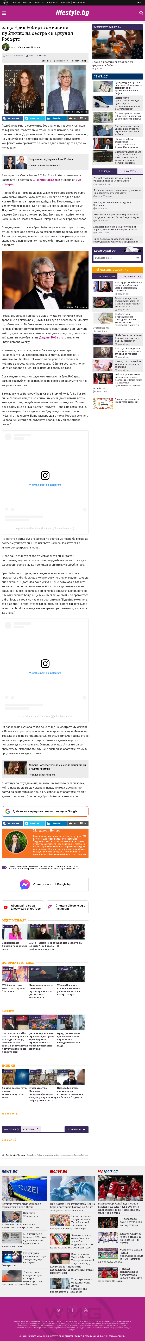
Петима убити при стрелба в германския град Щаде (21, 1205)
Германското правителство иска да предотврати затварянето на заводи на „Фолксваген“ (127, 103)
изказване (34, 866)
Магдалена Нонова (46, 830)
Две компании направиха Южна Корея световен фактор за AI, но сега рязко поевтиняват (72, 1207)
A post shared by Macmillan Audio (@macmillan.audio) (45, 528)
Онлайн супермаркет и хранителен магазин (127, 400)
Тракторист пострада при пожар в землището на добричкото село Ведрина (22, 1278)
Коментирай (75, 1129)
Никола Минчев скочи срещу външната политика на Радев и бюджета (70, 1092)
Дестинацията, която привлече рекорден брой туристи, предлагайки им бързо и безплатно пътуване (42, 1041)
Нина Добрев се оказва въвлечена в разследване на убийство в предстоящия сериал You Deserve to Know (115, 241)
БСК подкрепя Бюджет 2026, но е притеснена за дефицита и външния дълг (24, 1240)
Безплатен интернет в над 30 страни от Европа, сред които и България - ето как (115, 228)
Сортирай (30, 1129)
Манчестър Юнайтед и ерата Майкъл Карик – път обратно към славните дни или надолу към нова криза (119, 1208)
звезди (12, 866)
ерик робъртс (73, 866)
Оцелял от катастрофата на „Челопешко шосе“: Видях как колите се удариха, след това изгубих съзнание (128, 157)
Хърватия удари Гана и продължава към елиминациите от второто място (120, 1255)
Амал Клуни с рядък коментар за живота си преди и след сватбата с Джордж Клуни (116, 216)
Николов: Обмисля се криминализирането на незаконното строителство (20, 1220)
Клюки (39, 2)
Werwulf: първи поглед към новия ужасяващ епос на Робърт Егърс (68, 989)
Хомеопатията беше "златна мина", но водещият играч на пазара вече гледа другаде (72, 1241)
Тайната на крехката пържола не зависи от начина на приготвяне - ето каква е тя (128, 302)
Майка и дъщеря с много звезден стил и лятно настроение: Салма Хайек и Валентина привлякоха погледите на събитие (117, 381)
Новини (16, 2)
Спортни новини (52, 2)
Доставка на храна (66, 2)
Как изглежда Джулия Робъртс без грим (14, 945)
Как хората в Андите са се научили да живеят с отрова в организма (128, 351)
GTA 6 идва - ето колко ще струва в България (13, 988)
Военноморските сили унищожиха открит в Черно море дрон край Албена (127, 130)
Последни (104, 171)
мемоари (61, 866)
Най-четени (130, 171)
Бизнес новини (27, 2)
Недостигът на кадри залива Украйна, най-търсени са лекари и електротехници (70, 1222)
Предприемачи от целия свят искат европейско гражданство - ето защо (68, 1039)
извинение (22, 866)
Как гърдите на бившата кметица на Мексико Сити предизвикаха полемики (128, 286)
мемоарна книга (29, 869)
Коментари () (79, 61)
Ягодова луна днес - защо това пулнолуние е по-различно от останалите (42, 991)
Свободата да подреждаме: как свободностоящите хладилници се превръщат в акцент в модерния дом (116, 321)
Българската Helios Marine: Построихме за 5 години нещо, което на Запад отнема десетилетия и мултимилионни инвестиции (15, 1042)
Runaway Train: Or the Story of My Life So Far (59, 869)
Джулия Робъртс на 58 (69, 944)
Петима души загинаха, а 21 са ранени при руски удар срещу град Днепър (128, 116)
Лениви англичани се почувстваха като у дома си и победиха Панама (120, 1274)
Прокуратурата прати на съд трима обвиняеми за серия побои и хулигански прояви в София (128, 88)
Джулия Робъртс (45, 180)
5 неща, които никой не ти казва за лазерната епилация (128, 364)
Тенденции (97, 69)
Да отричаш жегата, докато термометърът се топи (14, 1092)
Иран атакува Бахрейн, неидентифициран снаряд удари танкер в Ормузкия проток (42, 1094)
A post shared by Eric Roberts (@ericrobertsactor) (45, 716)
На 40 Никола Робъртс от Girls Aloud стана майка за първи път (43, 945)
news (102, 76)
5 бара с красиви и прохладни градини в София (112, 63)
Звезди (45, 61)
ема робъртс (15, 869)
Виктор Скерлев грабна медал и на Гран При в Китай (130, 1238)
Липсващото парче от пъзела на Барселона (130, 1221)
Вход (139, 2)
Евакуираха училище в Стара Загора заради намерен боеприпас (24, 1259)
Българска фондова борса (79, 2)
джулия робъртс (48, 866)
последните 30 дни (130, 276)
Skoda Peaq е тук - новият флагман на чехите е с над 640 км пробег (128, 338)
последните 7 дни (105, 276)
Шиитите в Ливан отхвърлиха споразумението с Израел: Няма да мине (126, 143)
